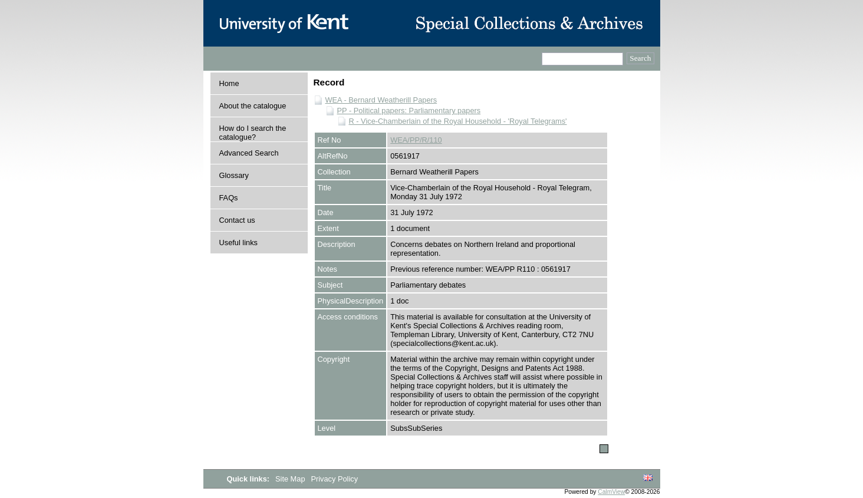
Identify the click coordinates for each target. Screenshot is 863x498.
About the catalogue (252, 105)
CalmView (611, 492)
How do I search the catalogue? (252, 132)
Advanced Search (249, 153)
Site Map (291, 478)
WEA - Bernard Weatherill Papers (381, 99)
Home (229, 83)
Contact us (237, 220)
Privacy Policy (334, 478)
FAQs (228, 197)
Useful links (238, 242)
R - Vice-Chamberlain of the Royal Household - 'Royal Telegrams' (458, 121)
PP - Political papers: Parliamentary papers (409, 110)
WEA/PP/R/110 (416, 140)
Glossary (234, 175)
